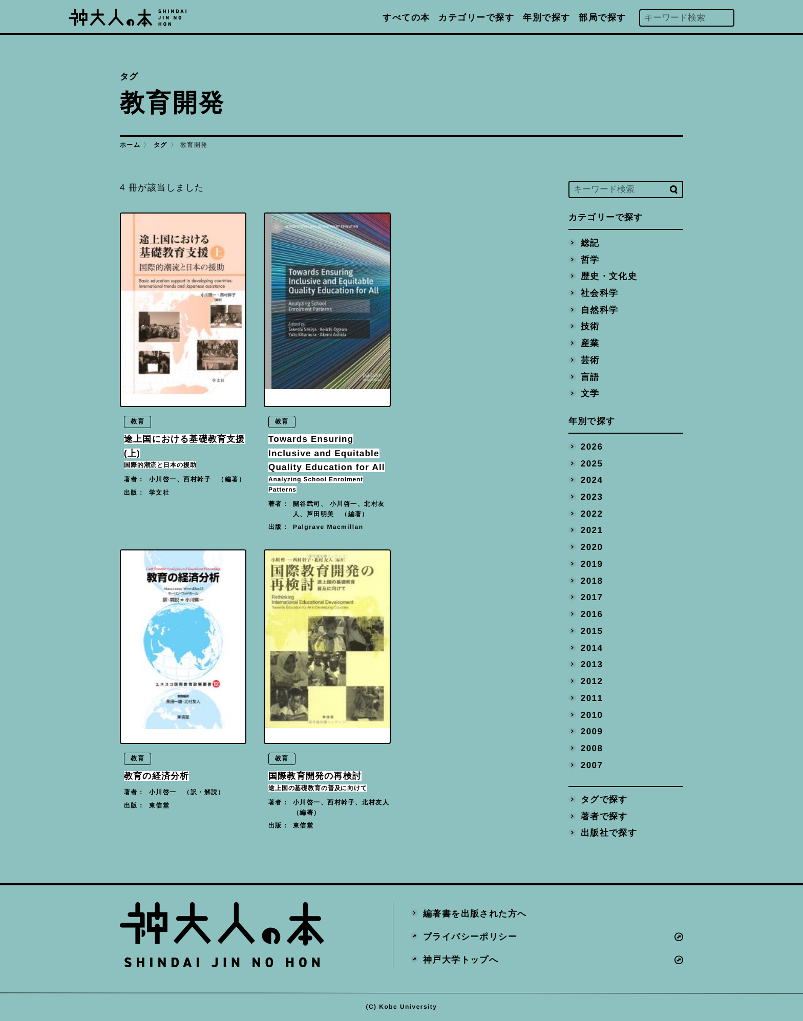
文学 (590, 393)
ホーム (130, 144)
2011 (592, 698)
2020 (592, 547)
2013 (592, 664)
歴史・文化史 (609, 276)
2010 (592, 714)
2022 (592, 513)
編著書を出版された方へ (475, 914)
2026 (592, 446)
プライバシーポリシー (470, 937)
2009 (592, 731)
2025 (592, 463)
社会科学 (600, 293)
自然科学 (600, 309)
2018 (592, 580)
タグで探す (604, 799)
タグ (160, 144)
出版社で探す (609, 833)
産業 (590, 343)
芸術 (590, 360)
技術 (590, 326)
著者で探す (604, 816)
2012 (592, 681)
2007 (592, 765)
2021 (592, 530)
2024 (592, 480)
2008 (592, 748)
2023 (592, 497)
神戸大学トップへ (461, 960)
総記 (590, 242)
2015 (592, 630)
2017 (592, 597)
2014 (592, 647)
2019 (592, 563)
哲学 (590, 259)
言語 (590, 376)
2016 (592, 614)
